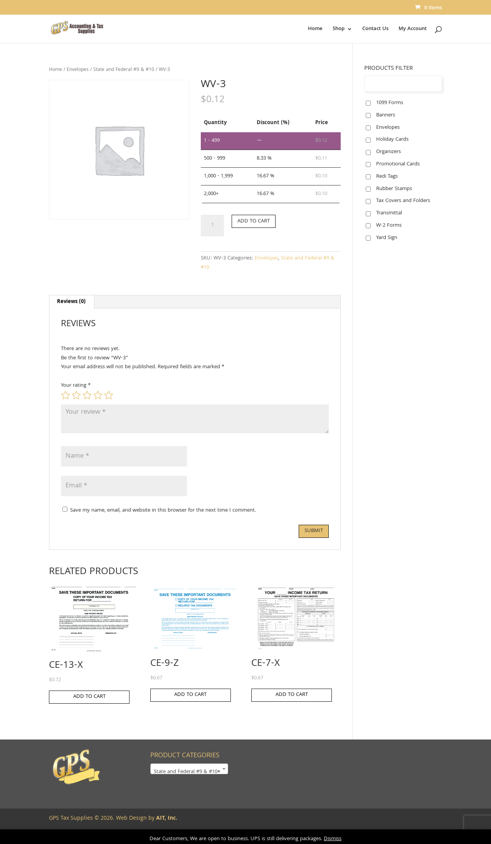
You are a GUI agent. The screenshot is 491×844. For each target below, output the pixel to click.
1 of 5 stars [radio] (65, 395)
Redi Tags (387, 176)
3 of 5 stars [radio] (87, 395)
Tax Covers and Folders (403, 201)
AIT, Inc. (166, 818)
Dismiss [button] (332, 839)
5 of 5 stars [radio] (108, 395)
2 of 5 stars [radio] (76, 395)
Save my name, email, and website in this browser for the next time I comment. (163, 510)
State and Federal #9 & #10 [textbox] (187, 772)
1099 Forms (389, 103)
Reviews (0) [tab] (71, 302)
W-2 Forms (389, 225)
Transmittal (389, 213)
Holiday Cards (392, 139)
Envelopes (78, 70)
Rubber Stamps (394, 189)
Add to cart (253, 221)
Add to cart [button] (89, 696)
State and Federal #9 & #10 (123, 70)
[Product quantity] (212, 225)
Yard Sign (386, 238)
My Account (413, 29)
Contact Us (375, 29)
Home (315, 29)
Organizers (388, 152)
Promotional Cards (398, 164)
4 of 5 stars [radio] (98, 395)
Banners (385, 115)
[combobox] (189, 768)
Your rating (76, 385)
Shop (339, 29)
